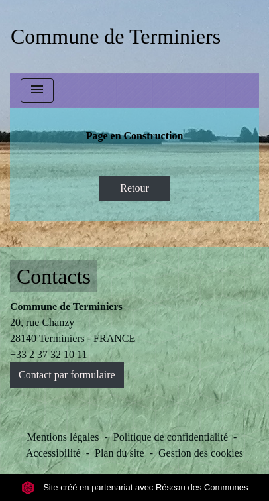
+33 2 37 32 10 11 (48, 354)
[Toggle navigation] (37, 90)
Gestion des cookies (200, 453)
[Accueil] (116, 36)
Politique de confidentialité (170, 437)
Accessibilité (53, 453)
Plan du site (119, 453)
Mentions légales (63, 437)
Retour (134, 188)
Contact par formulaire (67, 374)
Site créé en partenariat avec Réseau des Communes (134, 487)
